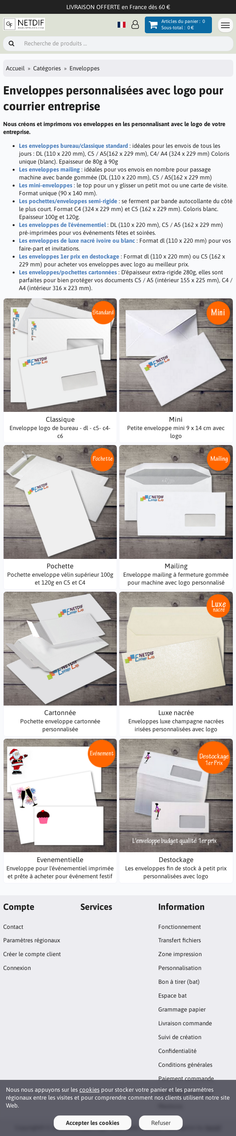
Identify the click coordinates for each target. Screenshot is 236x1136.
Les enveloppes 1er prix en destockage (69, 256)
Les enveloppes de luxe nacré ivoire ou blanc (77, 240)
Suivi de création (179, 1037)
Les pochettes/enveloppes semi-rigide (68, 201)
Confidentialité (177, 1050)
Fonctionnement (179, 926)
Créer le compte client (32, 954)
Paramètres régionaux (31, 940)
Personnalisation (179, 967)
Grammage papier (182, 1009)
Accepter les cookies (92, 1122)
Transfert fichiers (179, 940)
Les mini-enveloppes (45, 185)
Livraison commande (185, 1023)
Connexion (17, 967)
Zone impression (180, 954)
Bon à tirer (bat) (179, 981)
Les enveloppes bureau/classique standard (73, 145)
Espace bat (172, 995)
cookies (89, 1089)
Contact (13, 926)
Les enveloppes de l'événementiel (62, 224)
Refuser (160, 1122)
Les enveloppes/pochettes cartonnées (68, 272)
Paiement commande (186, 1078)
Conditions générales (185, 1064)
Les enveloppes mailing (49, 169)
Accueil (15, 68)
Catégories (47, 68)
